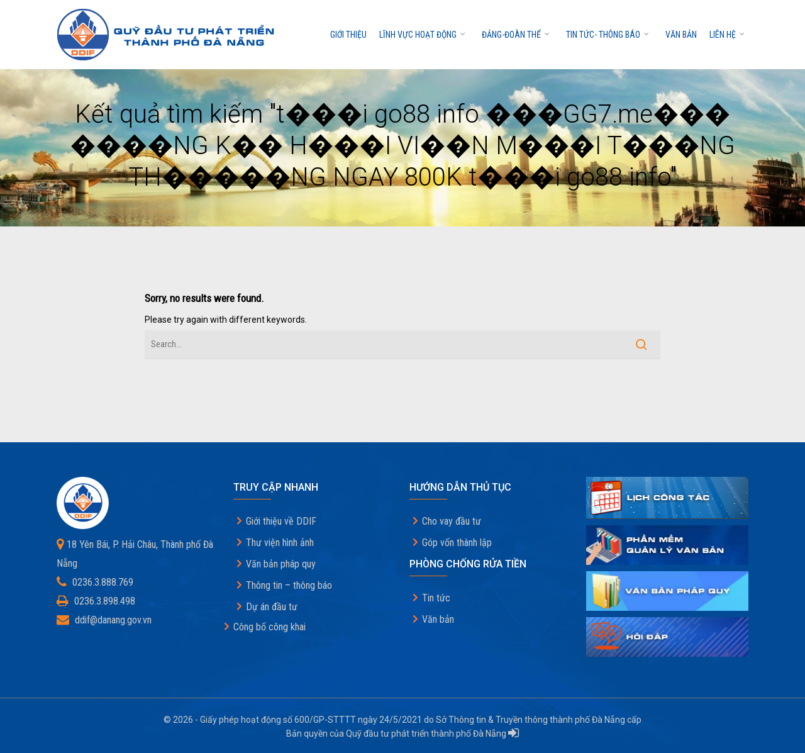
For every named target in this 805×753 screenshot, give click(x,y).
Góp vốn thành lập (457, 543)
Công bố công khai (269, 627)
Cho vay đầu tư (451, 521)
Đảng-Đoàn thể (516, 35)
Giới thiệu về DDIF (281, 521)
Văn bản (681, 35)
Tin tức (436, 598)
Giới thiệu (348, 35)
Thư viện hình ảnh (280, 543)
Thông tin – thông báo (289, 585)
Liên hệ (727, 35)
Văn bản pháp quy (281, 564)
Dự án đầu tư (271, 607)
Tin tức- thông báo (608, 35)
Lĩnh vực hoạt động (423, 35)
